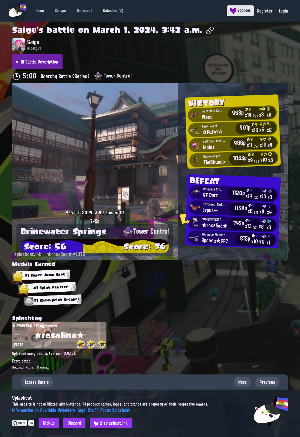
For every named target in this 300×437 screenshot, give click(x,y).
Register (265, 10)
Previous (267, 382)
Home (40, 10)
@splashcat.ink (111, 423)
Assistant (84, 10)
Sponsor (240, 10)
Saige (24, 30)
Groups (60, 10)
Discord (74, 423)
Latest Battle (37, 382)
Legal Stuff (87, 410)
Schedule (113, 10)
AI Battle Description (39, 62)
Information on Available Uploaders (43, 410)
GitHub (49, 423)
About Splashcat (115, 410)
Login (283, 10)
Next (242, 382)
